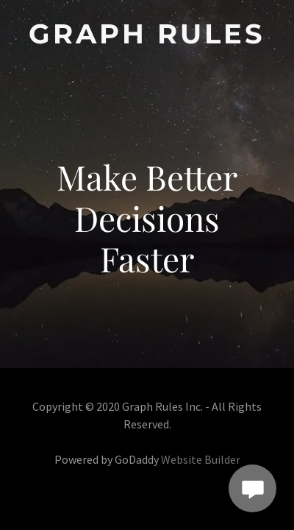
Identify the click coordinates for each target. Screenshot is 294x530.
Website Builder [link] (200, 459)
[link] (147, 34)
